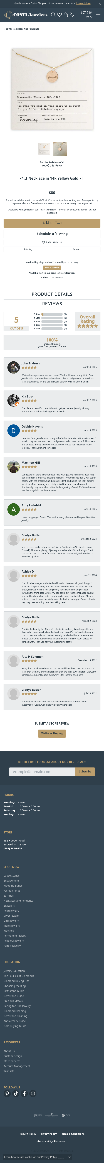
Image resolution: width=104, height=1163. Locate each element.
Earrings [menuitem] (9, 895)
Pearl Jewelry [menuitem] (11, 910)
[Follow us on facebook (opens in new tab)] (24, 1093)
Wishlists (9, 1071)
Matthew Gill (31, 463)
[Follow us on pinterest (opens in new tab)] (7, 1093)
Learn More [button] (83, 3)
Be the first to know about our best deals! (52, 762)
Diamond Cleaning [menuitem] (15, 1011)
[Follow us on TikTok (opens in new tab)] (15, 1093)
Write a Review (52, 733)
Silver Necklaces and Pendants (22, 28)
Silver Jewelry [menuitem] (11, 915)
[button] (53, 14)
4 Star (37, 317)
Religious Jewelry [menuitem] (14, 940)
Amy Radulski (31, 505)
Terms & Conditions (72, 1133)
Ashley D (28, 571)
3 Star (37, 321)
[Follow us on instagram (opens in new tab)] (32, 1093)
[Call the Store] (13, 848)
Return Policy (27, 1133)
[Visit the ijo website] (38, 1115)
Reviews (52, 304)
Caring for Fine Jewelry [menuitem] (17, 1006)
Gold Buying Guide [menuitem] (15, 1026)
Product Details (52, 295)
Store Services (12, 1061)
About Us (9, 1051)
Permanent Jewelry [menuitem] (15, 935)
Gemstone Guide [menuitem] (14, 996)
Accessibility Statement (52, 1141)
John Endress (31, 363)
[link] (81, 14)
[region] (52, 89)
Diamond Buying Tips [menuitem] (16, 981)
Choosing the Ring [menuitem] (15, 986)
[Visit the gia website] (66, 1115)
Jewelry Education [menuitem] (14, 971)
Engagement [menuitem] (11, 880)
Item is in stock (52, 267)
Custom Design (13, 1056)
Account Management (17, 1066)
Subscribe (85, 771)
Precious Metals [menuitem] (13, 1001)
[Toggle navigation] (98, 14)
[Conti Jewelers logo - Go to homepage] (25, 15)
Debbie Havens (32, 426)
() (65, 314)
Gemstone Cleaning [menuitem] (15, 1016)
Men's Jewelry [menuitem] (12, 925)
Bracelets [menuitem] (9, 905)
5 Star (37, 314)
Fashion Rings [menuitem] (12, 890)
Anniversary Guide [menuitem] (15, 1021)
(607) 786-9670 (52, 165)
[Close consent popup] (69, 1157)
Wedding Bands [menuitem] (13, 885)
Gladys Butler (31, 535)
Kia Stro (27, 396)
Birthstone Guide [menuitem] (14, 991)
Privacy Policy (48, 1133)
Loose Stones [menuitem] (11, 875)
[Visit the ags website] (51, 1115)
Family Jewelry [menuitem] (12, 945)
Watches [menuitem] (9, 930)
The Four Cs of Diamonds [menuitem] (19, 976)
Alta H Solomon (33, 657)
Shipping (28, 249)
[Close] (99, 4)
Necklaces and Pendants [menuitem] (18, 900)
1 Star (37, 328)
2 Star (37, 325)
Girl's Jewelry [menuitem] (11, 920)
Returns (76, 249)
